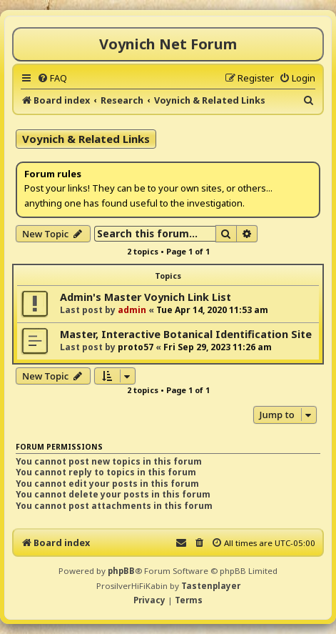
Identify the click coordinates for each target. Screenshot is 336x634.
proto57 (135, 347)
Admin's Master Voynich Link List (145, 297)
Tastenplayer (210, 585)
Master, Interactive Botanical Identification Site (186, 334)
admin (132, 310)
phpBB (121, 570)
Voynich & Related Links (86, 139)
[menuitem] (52, 77)
